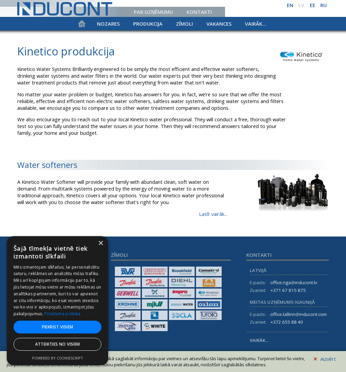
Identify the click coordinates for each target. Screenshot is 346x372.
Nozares (108, 23)
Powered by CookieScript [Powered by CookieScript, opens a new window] (57, 358)
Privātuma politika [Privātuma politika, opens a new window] (62, 314)
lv (301, 5)
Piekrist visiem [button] (57, 327)
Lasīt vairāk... (213, 213)
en (290, 5)
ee (312, 5)
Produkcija (148, 23)
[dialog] (57, 300)
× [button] (100, 243)
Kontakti (199, 11)
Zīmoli (184, 23)
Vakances (218, 23)
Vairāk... (255, 23)
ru (323, 5)
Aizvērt (324, 358)
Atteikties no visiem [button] (57, 344)
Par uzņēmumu (153, 11)
